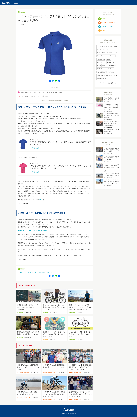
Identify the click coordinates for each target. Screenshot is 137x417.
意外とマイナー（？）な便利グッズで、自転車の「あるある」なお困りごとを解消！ (54, 334)
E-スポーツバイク (112, 62)
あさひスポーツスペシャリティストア (107, 52)
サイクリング (111, 72)
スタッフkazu (109, 68)
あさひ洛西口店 (102, 72)
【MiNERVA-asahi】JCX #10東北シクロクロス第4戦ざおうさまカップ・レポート (54, 394)
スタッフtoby (101, 56)
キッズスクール (102, 78)
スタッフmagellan (39, 272)
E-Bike (99, 65)
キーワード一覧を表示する (108, 83)
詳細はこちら (35, 148)
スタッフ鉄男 (113, 75)
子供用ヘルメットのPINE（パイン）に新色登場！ (35, 96)
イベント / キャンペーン (24, 372)
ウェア (20, 272)
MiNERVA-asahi (113, 46)
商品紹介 (22, 12)
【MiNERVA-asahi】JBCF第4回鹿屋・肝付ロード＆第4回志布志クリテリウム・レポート (80, 367)
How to (46, 339)
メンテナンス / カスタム (106, 26)
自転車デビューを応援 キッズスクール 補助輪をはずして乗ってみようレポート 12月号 (80, 394)
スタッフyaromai (110, 56)
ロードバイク (113, 65)
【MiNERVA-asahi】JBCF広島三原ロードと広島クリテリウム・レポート (28, 367)
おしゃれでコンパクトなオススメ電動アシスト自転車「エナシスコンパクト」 (54, 307)
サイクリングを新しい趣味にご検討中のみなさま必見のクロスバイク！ (80, 334)
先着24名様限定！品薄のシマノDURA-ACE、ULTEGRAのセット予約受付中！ (28, 307)
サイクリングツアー (103, 49)
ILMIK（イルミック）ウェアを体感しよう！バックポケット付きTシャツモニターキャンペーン (80, 307)
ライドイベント (102, 62)
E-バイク (105, 65)
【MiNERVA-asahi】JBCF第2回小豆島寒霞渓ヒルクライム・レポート (54, 367)
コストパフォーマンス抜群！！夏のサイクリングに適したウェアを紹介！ (42, 92)
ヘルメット (49, 272)
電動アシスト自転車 (103, 75)
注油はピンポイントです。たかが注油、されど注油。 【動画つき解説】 (111, 123)
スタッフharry (28, 272)
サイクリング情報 (102, 46)
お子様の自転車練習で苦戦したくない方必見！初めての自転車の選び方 (111, 115)
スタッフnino (101, 68)
